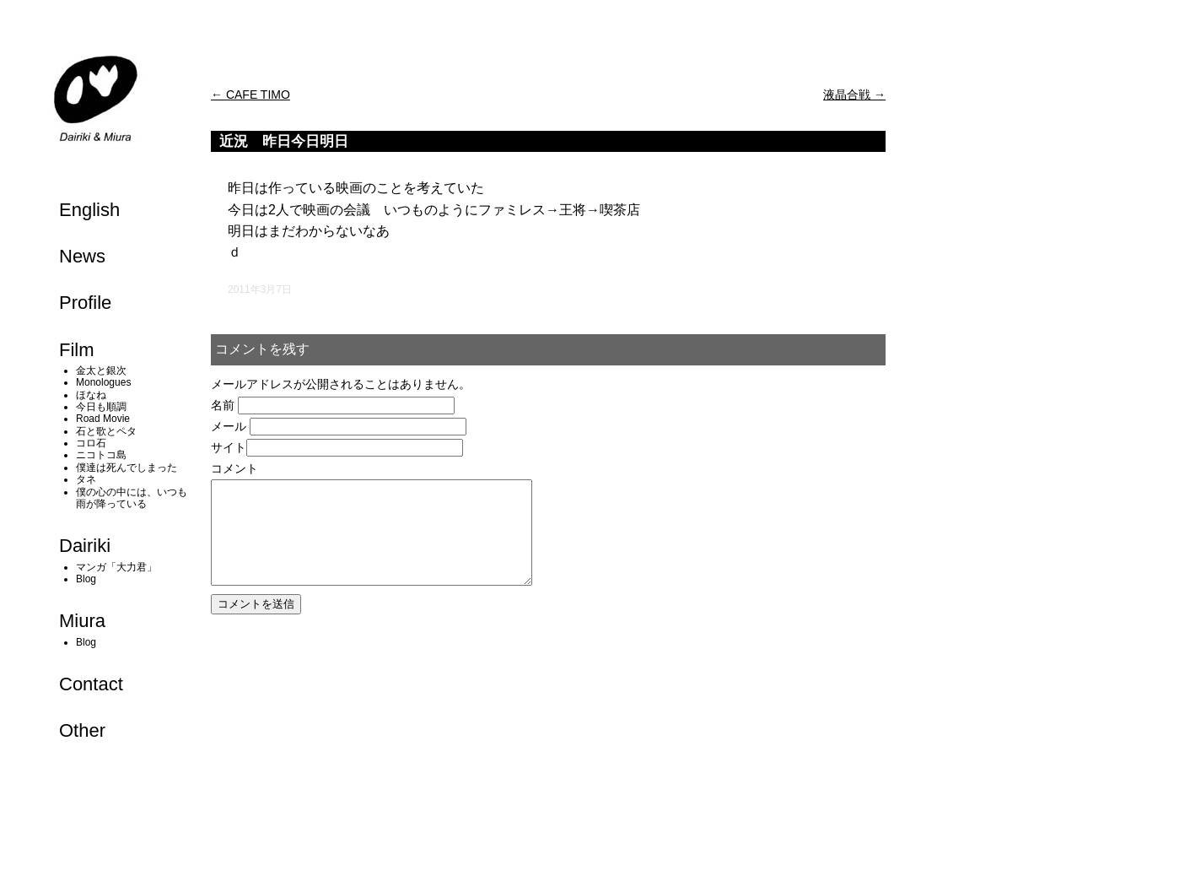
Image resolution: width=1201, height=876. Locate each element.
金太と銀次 (101, 370)
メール (228, 426)
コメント (234, 468)
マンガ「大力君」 (116, 567)
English (89, 209)
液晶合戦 (854, 94)
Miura (82, 620)
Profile (85, 302)
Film (76, 349)
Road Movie (103, 418)
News (82, 256)
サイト (228, 447)
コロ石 (91, 443)
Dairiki (84, 545)
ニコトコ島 (101, 455)
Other (82, 730)
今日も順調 (101, 407)
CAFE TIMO (250, 94)
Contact (91, 684)
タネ (86, 479)
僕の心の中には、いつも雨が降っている (131, 498)
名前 (222, 405)
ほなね (91, 395)
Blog (86, 579)
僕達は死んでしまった (126, 467)
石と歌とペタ (106, 431)
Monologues (103, 382)
